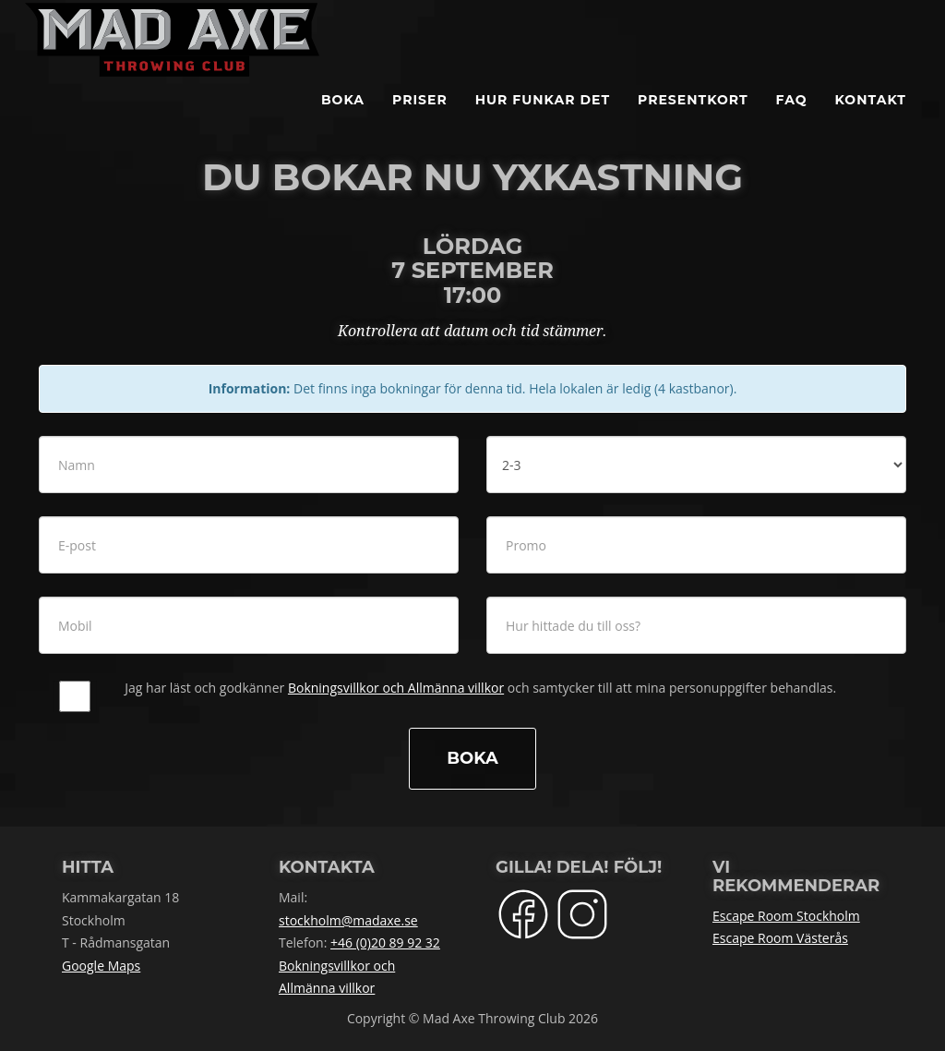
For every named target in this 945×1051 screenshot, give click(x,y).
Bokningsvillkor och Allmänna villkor (396, 687)
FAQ (791, 120)
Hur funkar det (542, 120)
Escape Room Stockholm (786, 915)
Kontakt (870, 120)
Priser (420, 120)
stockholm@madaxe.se (348, 920)
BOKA (343, 120)
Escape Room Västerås (780, 938)
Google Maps (101, 965)
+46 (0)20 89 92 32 (385, 942)
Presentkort (693, 120)
